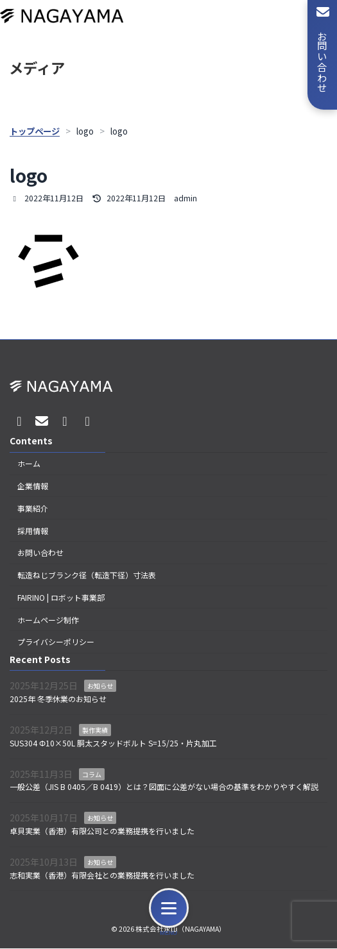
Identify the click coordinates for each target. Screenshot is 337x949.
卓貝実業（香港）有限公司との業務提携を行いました (102, 830)
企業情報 (32, 485)
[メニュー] (169, 908)
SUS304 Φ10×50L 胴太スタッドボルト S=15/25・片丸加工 (113, 742)
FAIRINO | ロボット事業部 (61, 597)
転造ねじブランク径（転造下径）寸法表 (86, 574)
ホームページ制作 (48, 619)
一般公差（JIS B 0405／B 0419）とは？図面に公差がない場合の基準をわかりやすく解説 (164, 787)
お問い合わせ (40, 553)
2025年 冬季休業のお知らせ (58, 699)
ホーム (28, 463)
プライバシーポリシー (55, 642)
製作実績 (95, 730)
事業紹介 (32, 508)
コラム (91, 774)
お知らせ (100, 686)
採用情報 (32, 530)
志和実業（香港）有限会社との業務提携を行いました (102, 874)
